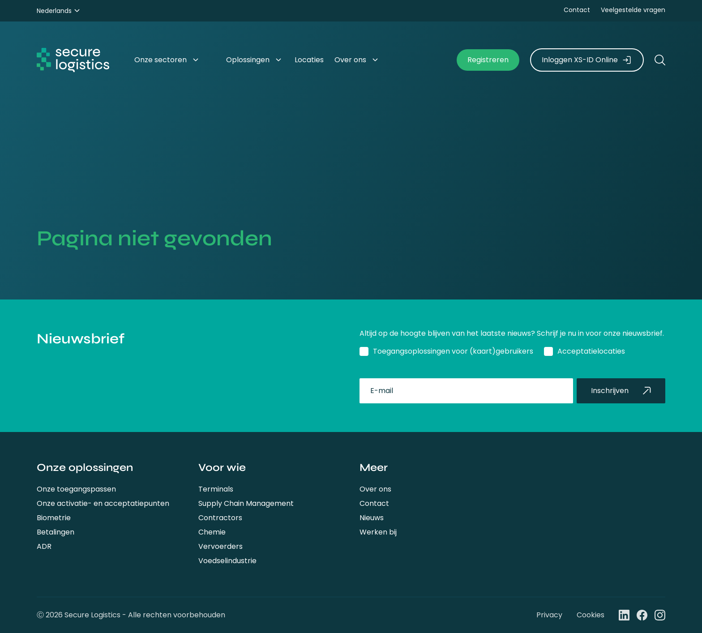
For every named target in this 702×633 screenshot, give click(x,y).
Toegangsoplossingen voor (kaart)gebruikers (453, 351)
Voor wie (222, 467)
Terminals (215, 489)
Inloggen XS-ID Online (587, 60)
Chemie (212, 532)
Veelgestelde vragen (633, 9)
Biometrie (54, 518)
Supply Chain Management (246, 503)
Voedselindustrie (227, 561)
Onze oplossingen (85, 467)
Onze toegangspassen (76, 489)
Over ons (375, 489)
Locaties (309, 60)
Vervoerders (220, 546)
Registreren (488, 60)
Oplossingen (248, 60)
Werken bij (378, 532)
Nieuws (372, 518)
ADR (44, 546)
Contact (577, 9)
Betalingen (55, 532)
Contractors (220, 518)
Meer (374, 467)
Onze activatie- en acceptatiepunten (103, 503)
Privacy (549, 615)
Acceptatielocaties (591, 351)
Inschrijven (621, 390)
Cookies (590, 615)
